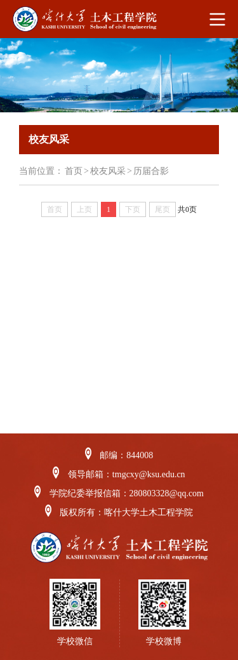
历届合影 (151, 171)
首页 (74, 171)
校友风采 (108, 171)
